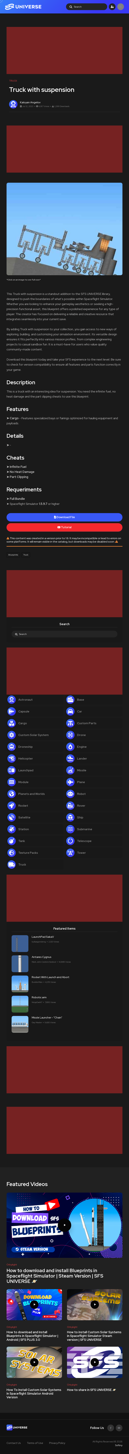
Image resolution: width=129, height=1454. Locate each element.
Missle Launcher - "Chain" (47, 1017)
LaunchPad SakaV (43, 937)
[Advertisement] (64, 50)
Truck (25, 554)
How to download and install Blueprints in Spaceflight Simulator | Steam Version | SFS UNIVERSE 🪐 (55, 1275)
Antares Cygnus (41, 957)
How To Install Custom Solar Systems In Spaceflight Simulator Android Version (34, 1393)
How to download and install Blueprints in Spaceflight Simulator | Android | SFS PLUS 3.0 (32, 1336)
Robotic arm (39, 997)
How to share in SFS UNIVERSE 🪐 (91, 1390)
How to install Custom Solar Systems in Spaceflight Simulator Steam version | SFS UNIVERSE (94, 1336)
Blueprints (13, 554)
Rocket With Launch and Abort (50, 977)
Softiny (118, 1445)
